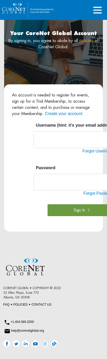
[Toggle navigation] (97, 10)
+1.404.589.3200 (22, 322)
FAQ (6, 304)
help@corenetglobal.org (27, 330)
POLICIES (20, 304)
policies (86, 40)
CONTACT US (41, 304)
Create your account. (64, 113)
